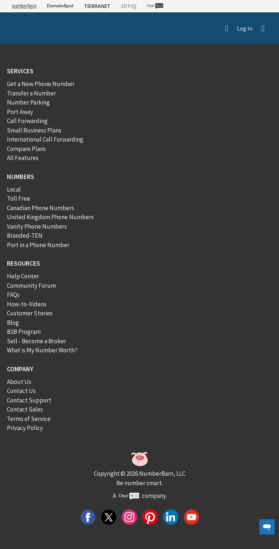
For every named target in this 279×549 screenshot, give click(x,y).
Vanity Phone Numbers (37, 226)
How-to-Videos (26, 304)
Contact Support (29, 400)
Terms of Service (28, 419)
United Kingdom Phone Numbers (50, 217)
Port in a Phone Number (38, 245)
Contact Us (21, 391)
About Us (19, 382)
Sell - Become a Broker (36, 341)
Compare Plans (26, 149)
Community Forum (31, 286)
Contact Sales (25, 409)
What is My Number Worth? (42, 350)
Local (14, 189)
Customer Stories (30, 313)
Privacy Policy (25, 428)
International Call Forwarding (45, 139)
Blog (13, 323)
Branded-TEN (25, 235)
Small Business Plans (34, 130)
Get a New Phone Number (40, 84)
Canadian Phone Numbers (40, 208)
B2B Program (24, 332)
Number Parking (28, 102)
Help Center (23, 276)
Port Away (20, 112)
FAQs (13, 295)
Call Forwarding (27, 121)
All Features (23, 158)
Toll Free (18, 198)
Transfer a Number (31, 93)
